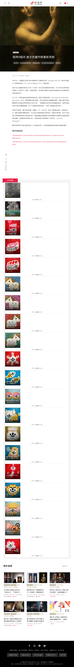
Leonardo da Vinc (25, 63)
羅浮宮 (58, 63)
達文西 (16, 63)
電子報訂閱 (61, 650)
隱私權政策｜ (44, 662)
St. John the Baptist (47, 63)
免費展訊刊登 (53, 650)
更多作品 (37, 199)
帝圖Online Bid (25, 655)
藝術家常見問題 (23, 650)
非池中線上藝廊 (38, 655)
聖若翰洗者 (36, 63)
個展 (57, 614)
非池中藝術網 (36, 3)
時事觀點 (16, 587)
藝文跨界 (40, 585)
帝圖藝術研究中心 (51, 655)
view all (65, 566)
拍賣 (18, 585)
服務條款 (37, 650)
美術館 (5, 587)
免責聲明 (50, 662)
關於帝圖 (62, 655)
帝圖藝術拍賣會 (13, 655)
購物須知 (30, 650)
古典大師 (10, 587)
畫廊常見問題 (13, 650)
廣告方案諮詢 (44, 650)
